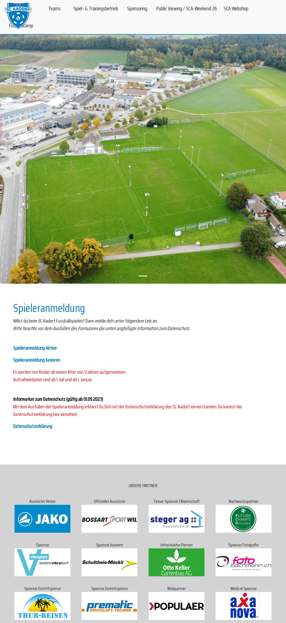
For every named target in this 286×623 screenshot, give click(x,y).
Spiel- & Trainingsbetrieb (95, 8)
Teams (54, 8)
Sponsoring (137, 8)
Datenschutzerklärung (32, 426)
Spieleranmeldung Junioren (36, 360)
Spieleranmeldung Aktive (35, 348)
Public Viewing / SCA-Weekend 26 (186, 8)
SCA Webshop (236, 8)
